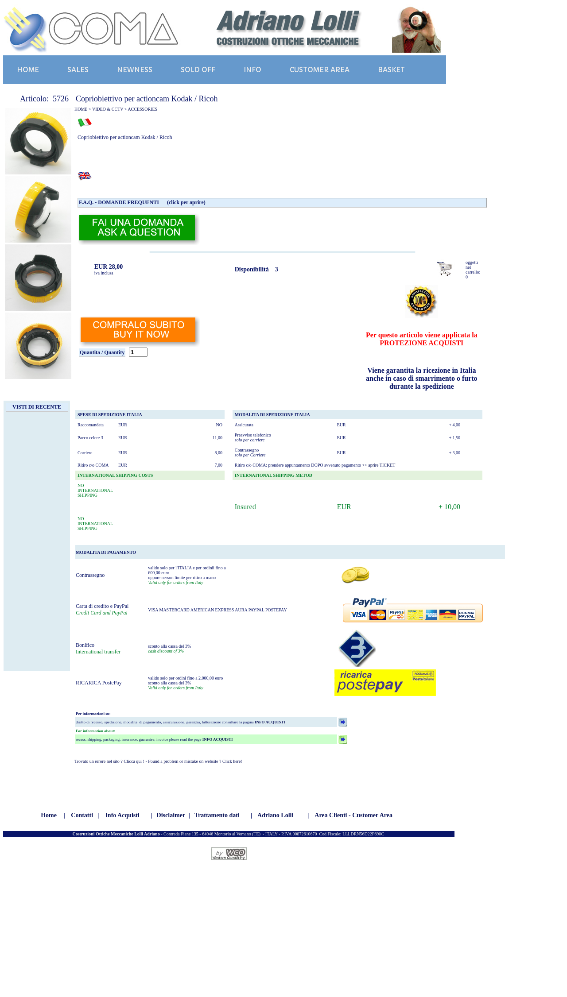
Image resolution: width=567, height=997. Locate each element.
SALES (78, 70)
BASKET (391, 70)
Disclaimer (171, 815)
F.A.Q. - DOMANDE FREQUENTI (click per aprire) (142, 202)
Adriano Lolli (275, 815)
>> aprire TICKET (378, 465)
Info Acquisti (122, 815)
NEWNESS (134, 70)
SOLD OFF (198, 70)
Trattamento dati (217, 815)
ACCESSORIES (142, 109)
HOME (28, 70)
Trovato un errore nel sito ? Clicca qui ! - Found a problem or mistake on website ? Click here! (158, 761)
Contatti (82, 815)
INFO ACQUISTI (269, 722)
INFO (252, 70)
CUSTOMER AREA (320, 70)
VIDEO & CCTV (107, 109)
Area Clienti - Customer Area (353, 815)
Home (49, 815)
